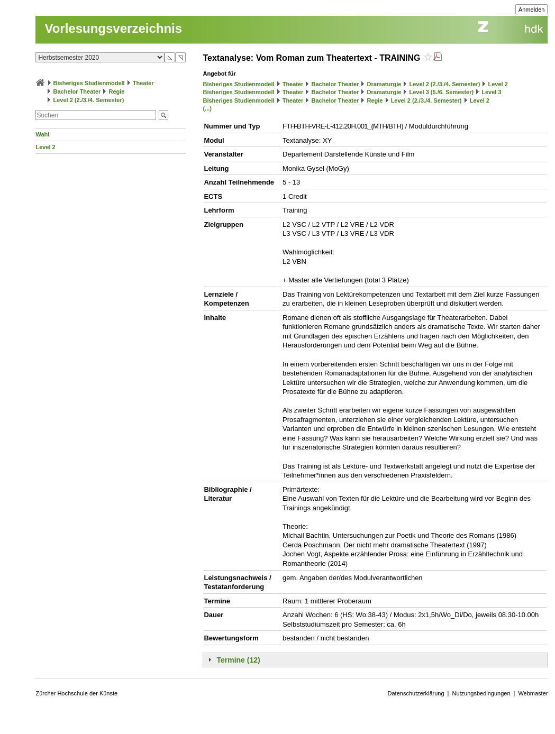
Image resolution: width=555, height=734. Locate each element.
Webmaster (533, 693)
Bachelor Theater (77, 91)
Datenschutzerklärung (416, 693)
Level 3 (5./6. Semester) (441, 92)
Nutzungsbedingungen (481, 693)
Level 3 (491, 92)
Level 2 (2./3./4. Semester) (88, 100)
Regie (117, 91)
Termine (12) (238, 660)
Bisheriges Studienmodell (89, 83)
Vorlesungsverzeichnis (113, 28)
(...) (207, 108)
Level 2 (45, 147)
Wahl (42, 134)
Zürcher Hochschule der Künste (76, 693)
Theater (143, 83)
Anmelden (531, 9)
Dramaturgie (384, 84)
